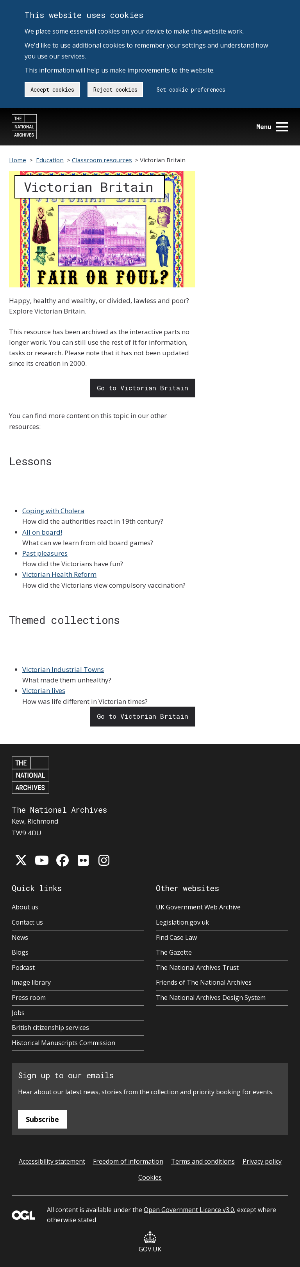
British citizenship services (50, 1027)
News (20, 937)
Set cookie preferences (191, 89)
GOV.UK (150, 1242)
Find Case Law (176, 937)
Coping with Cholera (53, 510)
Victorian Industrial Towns (63, 669)
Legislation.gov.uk (182, 922)
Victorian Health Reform (59, 574)
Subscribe (42, 1119)
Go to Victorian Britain (142, 387)
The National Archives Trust (197, 967)
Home (17, 160)
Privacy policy (262, 1161)
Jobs (18, 1012)
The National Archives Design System (211, 997)
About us (25, 907)
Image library (31, 982)
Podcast (23, 967)
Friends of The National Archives (204, 982)
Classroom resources (102, 160)
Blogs (20, 952)
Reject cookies (115, 89)
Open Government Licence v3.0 (189, 1209)
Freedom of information (128, 1161)
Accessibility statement (52, 1161)
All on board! (42, 532)
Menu (272, 126)
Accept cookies (52, 89)
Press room (29, 997)
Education (50, 160)
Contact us (27, 922)
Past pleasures (45, 553)
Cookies (150, 1177)
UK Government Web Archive (198, 907)
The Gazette (174, 952)
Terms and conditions (203, 1161)
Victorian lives (43, 690)
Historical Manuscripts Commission (63, 1042)
